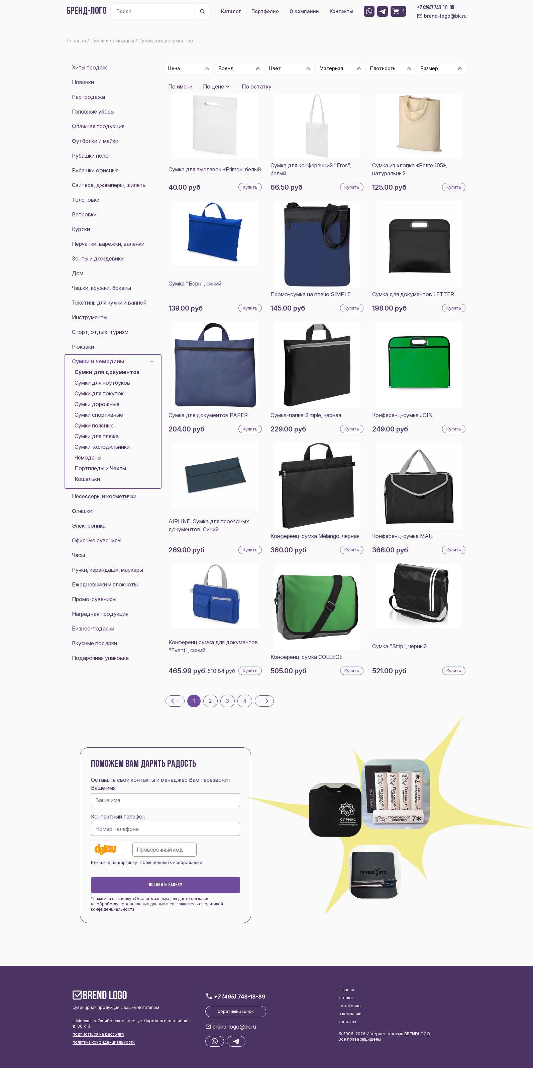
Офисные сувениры (96, 540)
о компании (349, 1013)
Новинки (83, 82)
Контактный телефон (118, 816)
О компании (304, 11)
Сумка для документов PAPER (208, 415)
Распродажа (88, 97)
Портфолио (265, 11)
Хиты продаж (89, 67)
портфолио (349, 1005)
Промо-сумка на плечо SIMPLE (311, 294)
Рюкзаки (83, 346)
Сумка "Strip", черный (399, 646)
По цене (213, 86)
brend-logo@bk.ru (442, 16)
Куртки (81, 229)
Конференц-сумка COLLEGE (307, 657)
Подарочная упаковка (100, 658)
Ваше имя (103, 787)
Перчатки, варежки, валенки (108, 243)
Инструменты (89, 317)
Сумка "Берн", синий (195, 283)
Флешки (82, 511)
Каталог (231, 11)
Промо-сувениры (94, 599)
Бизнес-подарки (93, 628)
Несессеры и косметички (104, 496)
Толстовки (86, 199)
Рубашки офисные (95, 170)
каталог (345, 997)
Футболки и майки (95, 141)
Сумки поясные (94, 425)
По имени (180, 86)
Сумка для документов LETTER (413, 294)
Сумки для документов (107, 372)
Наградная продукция (100, 613)
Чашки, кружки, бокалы (101, 288)
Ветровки (84, 214)
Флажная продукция (98, 126)
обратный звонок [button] (236, 1011)
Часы (78, 555)
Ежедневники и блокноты (105, 584)
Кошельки (87, 479)
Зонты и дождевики (98, 258)
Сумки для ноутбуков (102, 382)
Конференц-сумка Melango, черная (315, 536)
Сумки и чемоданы (113, 361)
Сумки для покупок (99, 393)
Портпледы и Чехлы (100, 468)
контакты (347, 1021)
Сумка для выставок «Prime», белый (215, 169)
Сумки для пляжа (97, 436)
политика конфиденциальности (104, 1042)
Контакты (341, 11)
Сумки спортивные (99, 414)
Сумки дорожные (97, 404)
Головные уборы (93, 111)
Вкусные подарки (94, 643)
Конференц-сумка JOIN (402, 415)
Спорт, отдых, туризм (100, 332)
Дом (77, 273)
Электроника (89, 525)
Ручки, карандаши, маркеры (107, 569)
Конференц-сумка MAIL (402, 536)
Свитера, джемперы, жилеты (109, 185)
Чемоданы (88, 457)
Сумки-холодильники (102, 446)
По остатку (257, 86)
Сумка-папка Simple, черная (306, 415)
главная (346, 989)
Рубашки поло (90, 155)
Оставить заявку (165, 885)
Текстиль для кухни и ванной (109, 302)
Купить (250, 187)
